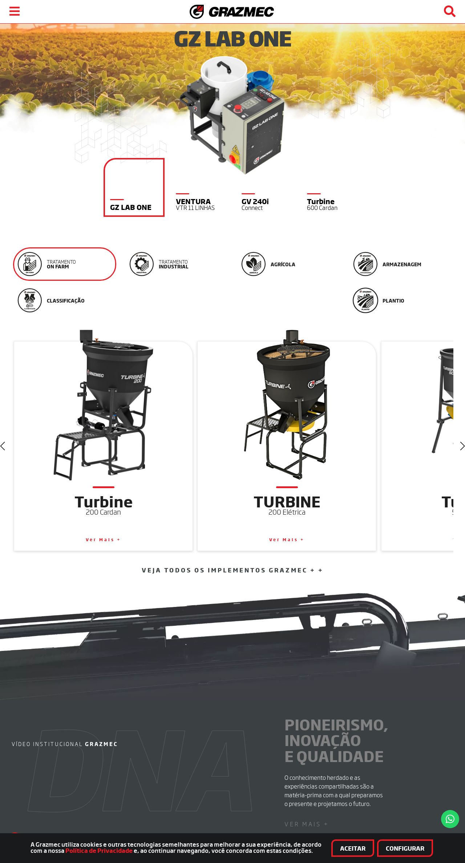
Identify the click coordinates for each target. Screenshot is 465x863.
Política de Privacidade (45, 851)
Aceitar (371, 848)
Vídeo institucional (65, 635)
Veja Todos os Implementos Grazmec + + (233, 461)
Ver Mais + (306, 716)
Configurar (424, 848)
